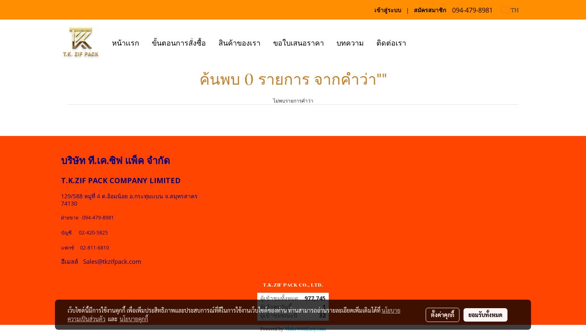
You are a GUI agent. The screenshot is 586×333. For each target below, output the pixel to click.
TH (510, 9)
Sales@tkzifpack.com (112, 261)
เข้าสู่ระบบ (387, 10)
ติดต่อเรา (391, 42)
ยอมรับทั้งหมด (485, 314)
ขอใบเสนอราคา (298, 42)
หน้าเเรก (125, 42)
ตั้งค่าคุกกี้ (442, 314)
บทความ (350, 42)
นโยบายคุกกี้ (134, 318)
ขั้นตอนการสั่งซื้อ (179, 42)
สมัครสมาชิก (430, 10)
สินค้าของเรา (239, 42)
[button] (419, 42)
